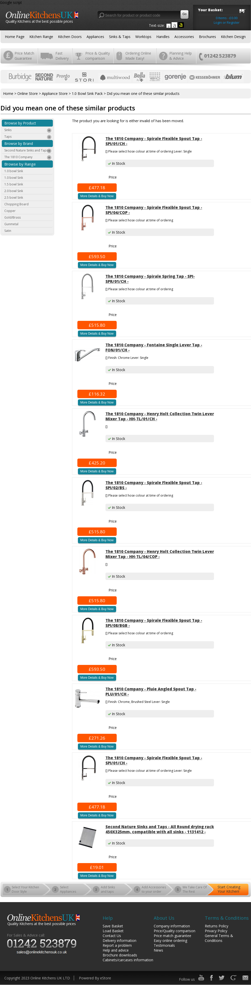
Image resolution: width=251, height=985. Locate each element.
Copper (10, 211)
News (158, 950)
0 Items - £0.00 (226, 18)
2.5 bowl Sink (13, 197)
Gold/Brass (12, 217)
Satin (7, 231)
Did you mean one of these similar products (143, 93)
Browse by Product (20, 123)
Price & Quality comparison (97, 56)
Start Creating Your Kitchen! (229, 889)
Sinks (28, 130)
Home (8, 93)
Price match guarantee (172, 935)
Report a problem (117, 945)
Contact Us (112, 935)
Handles (163, 36)
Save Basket (113, 926)
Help (108, 918)
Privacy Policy (216, 930)
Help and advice (116, 950)
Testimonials (164, 945)
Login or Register (227, 22)
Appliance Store (55, 93)
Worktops (143, 36)
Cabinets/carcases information (128, 959)
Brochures (207, 36)
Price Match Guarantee (24, 56)
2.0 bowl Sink (13, 191)
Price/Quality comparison (174, 930)
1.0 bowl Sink (13, 171)
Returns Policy (216, 926)
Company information (172, 926)
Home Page (15, 36)
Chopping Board (16, 204)
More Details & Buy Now (97, 196)
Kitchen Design (233, 36)
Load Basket (113, 930)
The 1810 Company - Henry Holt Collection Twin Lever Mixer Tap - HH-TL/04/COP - (159, 554)
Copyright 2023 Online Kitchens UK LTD (37, 978)
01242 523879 (220, 55)
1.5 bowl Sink (13, 184)
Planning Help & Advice (180, 56)
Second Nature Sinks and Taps (28, 151)
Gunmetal (11, 224)
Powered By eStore (95, 978)
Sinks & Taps (119, 36)
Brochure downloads (120, 955)
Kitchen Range (41, 36)
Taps (28, 137)
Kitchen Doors (70, 36)
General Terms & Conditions (219, 938)
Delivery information (119, 940)
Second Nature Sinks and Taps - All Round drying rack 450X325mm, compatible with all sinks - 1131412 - (159, 829)
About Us (164, 918)
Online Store (27, 93)
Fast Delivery (62, 56)
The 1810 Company (28, 157)
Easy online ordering (170, 940)
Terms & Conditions (227, 918)
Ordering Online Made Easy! (138, 56)
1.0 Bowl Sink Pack (87, 93)
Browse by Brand (18, 143)
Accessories (184, 36)
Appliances (95, 36)
